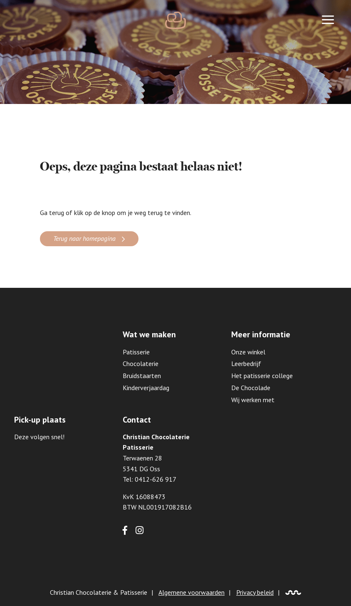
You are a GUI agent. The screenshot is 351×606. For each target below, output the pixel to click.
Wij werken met (252, 400)
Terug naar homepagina (84, 238)
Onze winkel (248, 352)
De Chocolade (250, 387)
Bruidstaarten (142, 375)
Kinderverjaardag (146, 387)
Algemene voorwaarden (191, 592)
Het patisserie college (262, 375)
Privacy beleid (255, 592)
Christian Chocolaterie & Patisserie (98, 592)
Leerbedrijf (246, 363)
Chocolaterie (140, 363)
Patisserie (136, 352)
